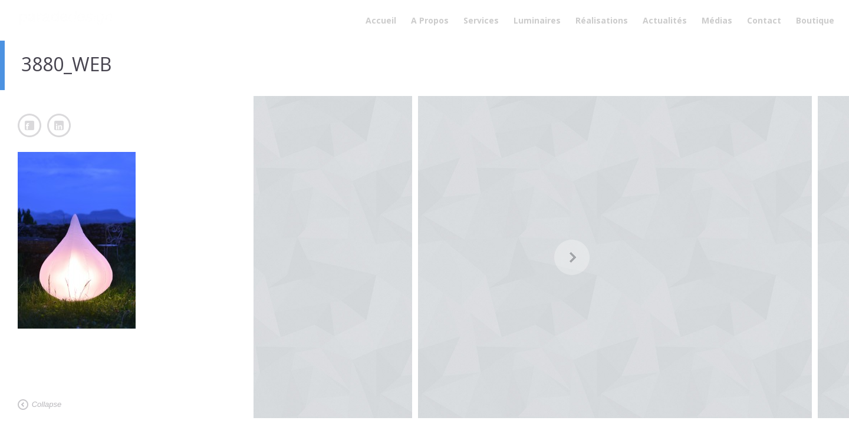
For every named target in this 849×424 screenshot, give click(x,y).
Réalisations (601, 20)
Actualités (665, 20)
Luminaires (537, 20)
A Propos (430, 20)
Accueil (381, 20)
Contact (764, 20)
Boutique (815, 20)
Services (481, 20)
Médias (717, 20)
